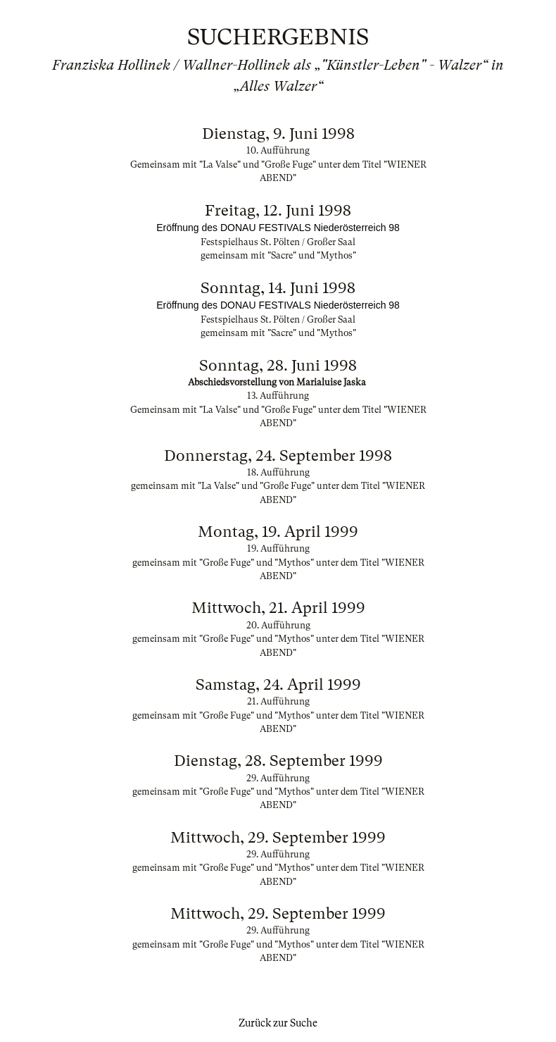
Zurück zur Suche (278, 1023)
